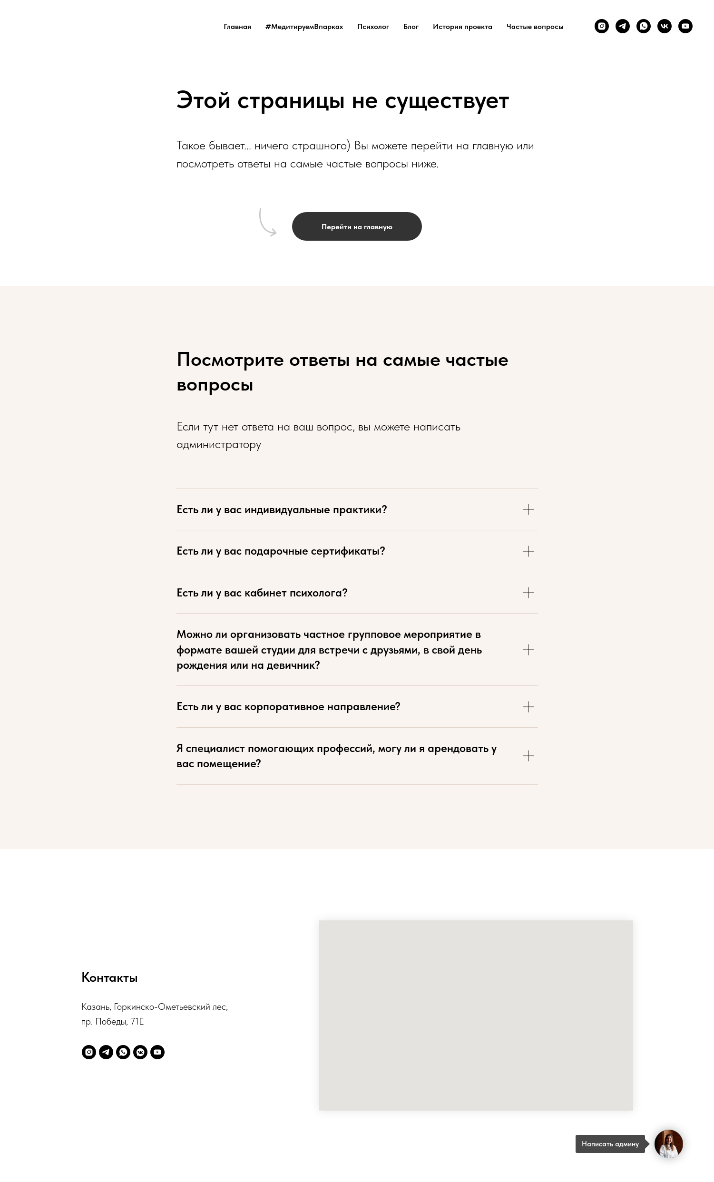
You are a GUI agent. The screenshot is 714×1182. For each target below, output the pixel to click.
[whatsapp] (643, 26)
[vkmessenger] (140, 1052)
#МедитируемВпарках (304, 26)
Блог (411, 26)
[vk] (664, 26)
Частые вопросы (535, 26)
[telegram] (623, 26)
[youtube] (685, 26)
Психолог (373, 26)
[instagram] (602, 26)
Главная (237, 26)
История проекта (462, 26)
